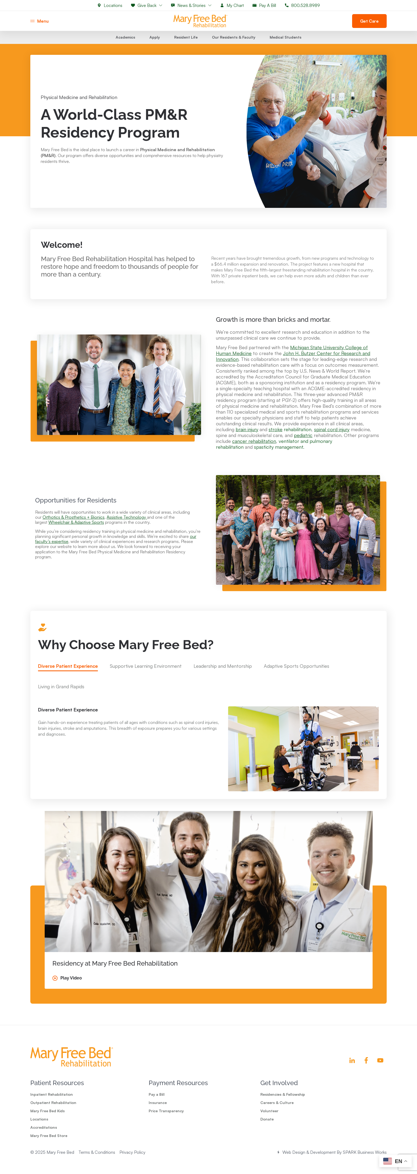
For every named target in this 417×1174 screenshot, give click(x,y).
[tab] (68, 677)
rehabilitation (290, 440)
